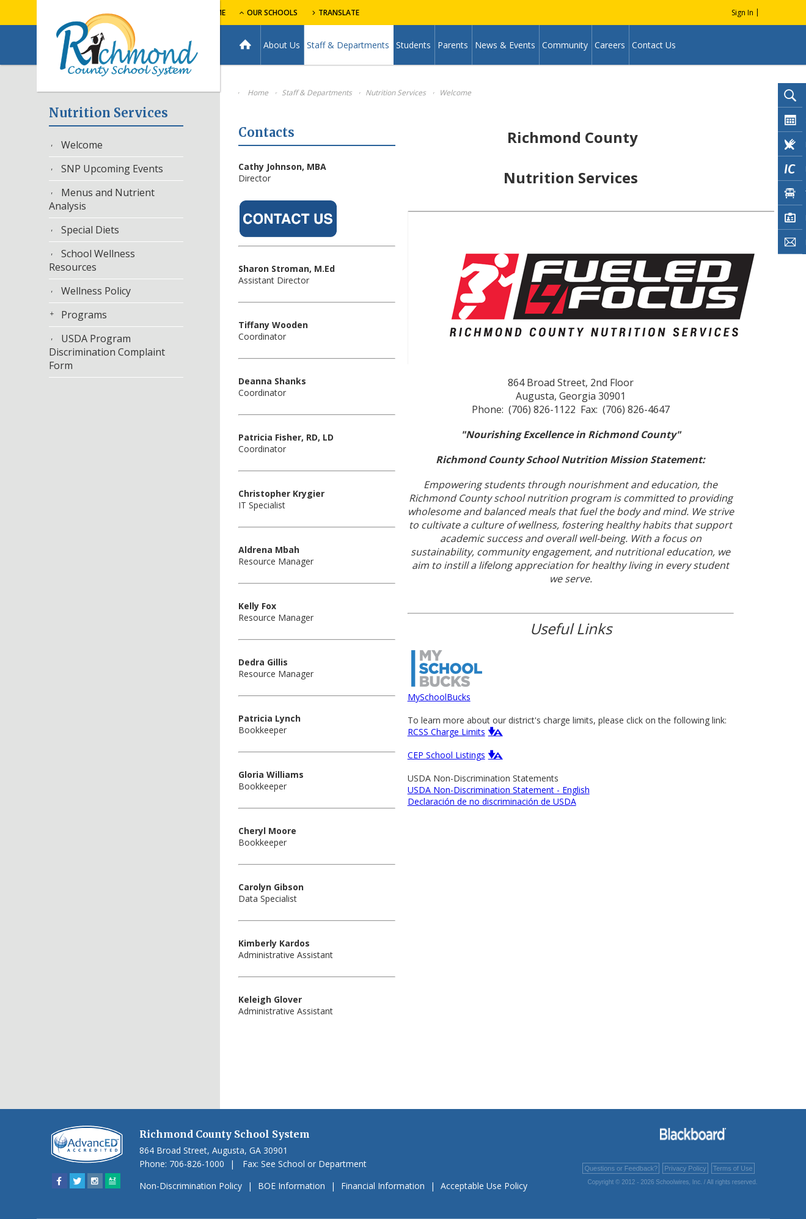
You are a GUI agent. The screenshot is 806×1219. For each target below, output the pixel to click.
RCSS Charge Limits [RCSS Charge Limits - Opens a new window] (446, 732)
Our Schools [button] (349, 12)
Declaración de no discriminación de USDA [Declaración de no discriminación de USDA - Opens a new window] (492, 801)
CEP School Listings (446, 755)
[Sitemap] (112, 1180)
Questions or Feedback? (621, 1168)
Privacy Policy (685, 1168)
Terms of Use (733, 1168)
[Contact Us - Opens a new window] (288, 238)
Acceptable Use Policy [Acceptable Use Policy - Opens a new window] (484, 1186)
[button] (494, 731)
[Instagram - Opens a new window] (95, 1180)
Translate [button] (419, 12)
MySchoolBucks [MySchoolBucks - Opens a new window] (439, 697)
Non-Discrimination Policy (190, 1186)
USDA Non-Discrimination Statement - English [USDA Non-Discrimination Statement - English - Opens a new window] (499, 790)
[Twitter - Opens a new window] (77, 1180)
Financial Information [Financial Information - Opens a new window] (383, 1186)
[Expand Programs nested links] (55, 314)
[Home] (245, 45)
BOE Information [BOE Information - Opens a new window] (291, 1186)
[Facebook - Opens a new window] (59, 1180)
